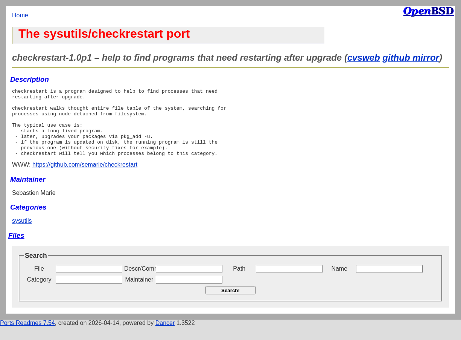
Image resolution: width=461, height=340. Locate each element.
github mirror (410, 57)
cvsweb (363, 57)
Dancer (165, 336)
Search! (230, 304)
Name (339, 282)
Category (39, 293)
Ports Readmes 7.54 (27, 336)
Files (16, 249)
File (39, 282)
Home (20, 15)
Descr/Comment (139, 282)
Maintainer (139, 293)
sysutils (22, 234)
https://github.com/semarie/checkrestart (84, 178)
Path (239, 282)
